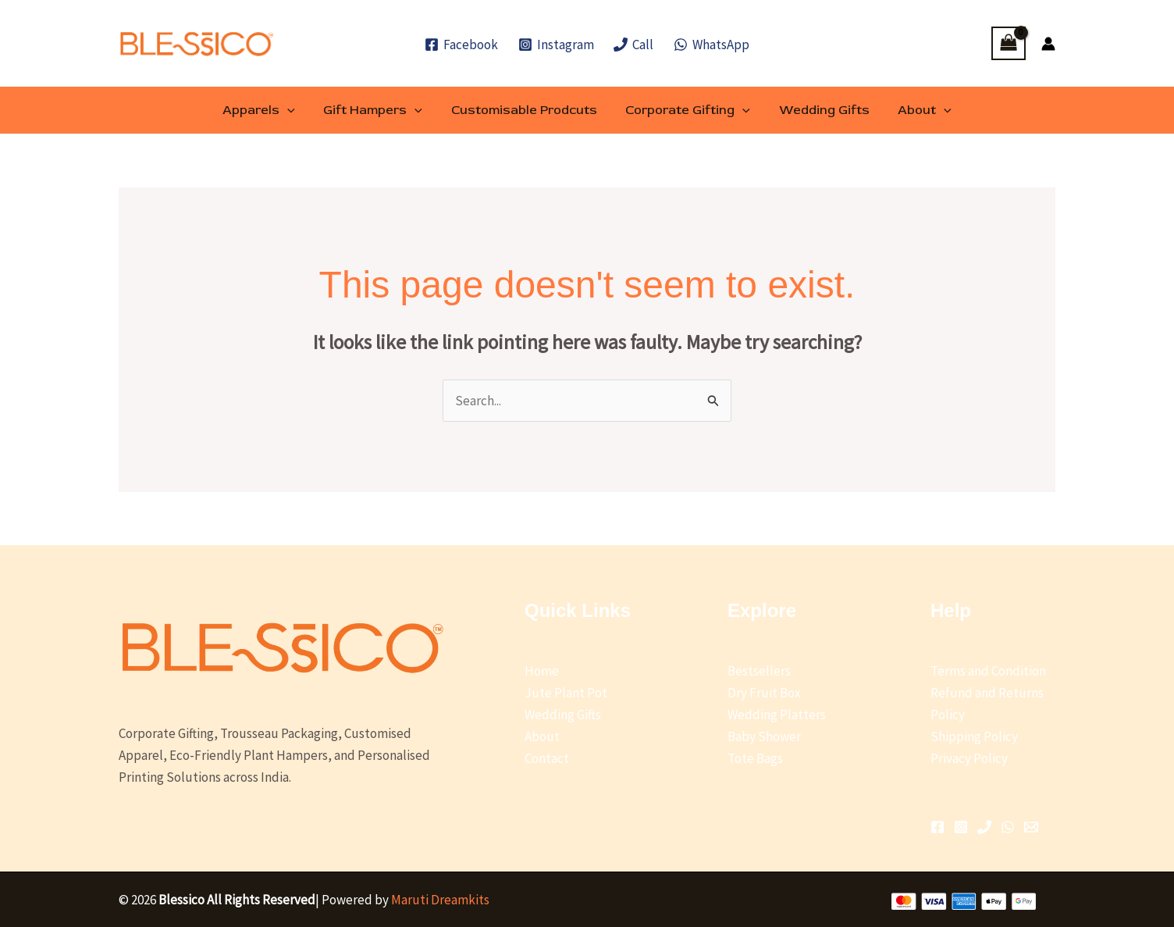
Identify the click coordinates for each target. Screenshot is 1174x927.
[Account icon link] (1048, 44)
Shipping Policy (974, 736)
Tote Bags (755, 758)
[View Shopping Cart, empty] (1008, 43)
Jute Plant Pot (566, 692)
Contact (547, 758)
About (916, 110)
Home (542, 670)
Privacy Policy (969, 758)
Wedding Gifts (819, 110)
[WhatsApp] (711, 44)
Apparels (268, 110)
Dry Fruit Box (764, 692)
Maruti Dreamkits (440, 899)
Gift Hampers (378, 110)
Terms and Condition (988, 670)
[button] (296, 110)
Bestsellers (759, 670)
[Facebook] (461, 44)
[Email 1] (1031, 827)
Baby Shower (764, 736)
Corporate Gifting (686, 110)
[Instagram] (556, 44)
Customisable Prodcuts (526, 110)
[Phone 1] (984, 827)
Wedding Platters (777, 714)
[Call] (634, 44)
